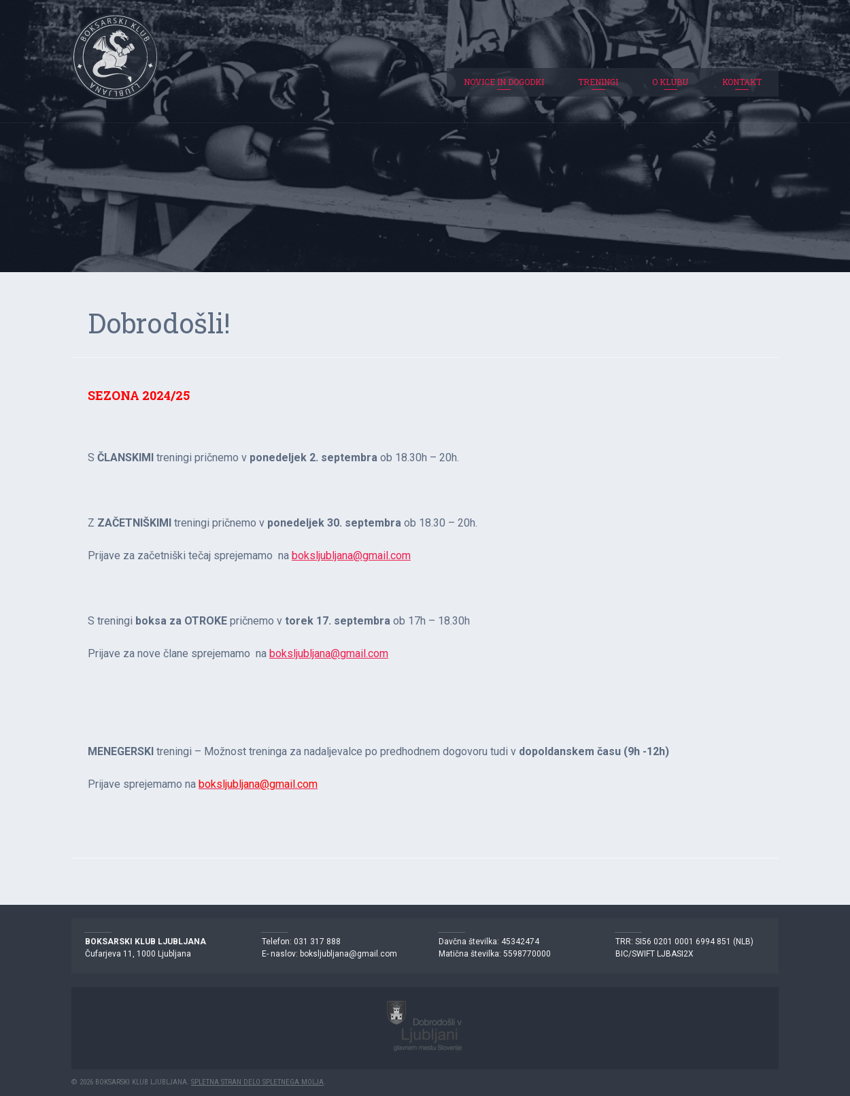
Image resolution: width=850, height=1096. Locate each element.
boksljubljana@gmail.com (351, 555)
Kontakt (742, 81)
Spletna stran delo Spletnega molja (257, 1082)
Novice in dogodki (504, 81)
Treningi (598, 81)
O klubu (670, 81)
